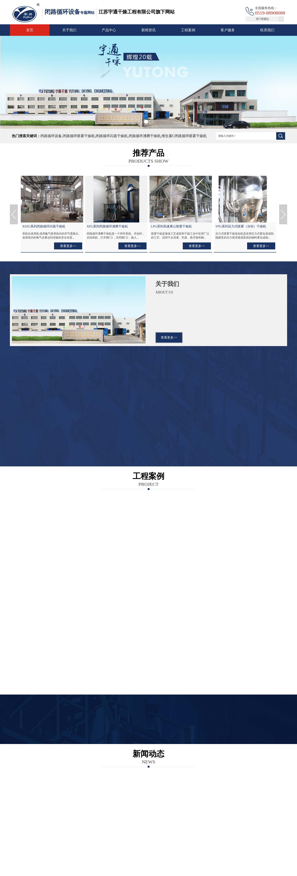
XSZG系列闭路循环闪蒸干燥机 (44, 228)
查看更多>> (68, 247)
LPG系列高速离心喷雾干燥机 (171, 228)
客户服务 (228, 30)
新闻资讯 (148, 30)
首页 (29, 30)
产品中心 (109, 30)
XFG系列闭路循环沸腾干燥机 (107, 228)
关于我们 (69, 30)
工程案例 (188, 30)
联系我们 (267, 30)
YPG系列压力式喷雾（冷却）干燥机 (240, 228)
